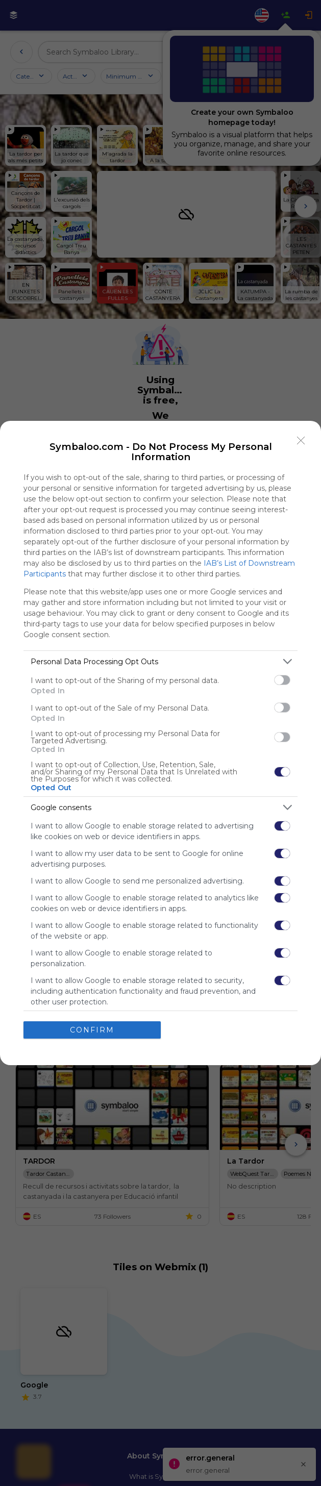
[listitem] (160, 661)
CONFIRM (92, 1030)
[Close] (301, 440)
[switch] (282, 680)
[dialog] (160, 743)
